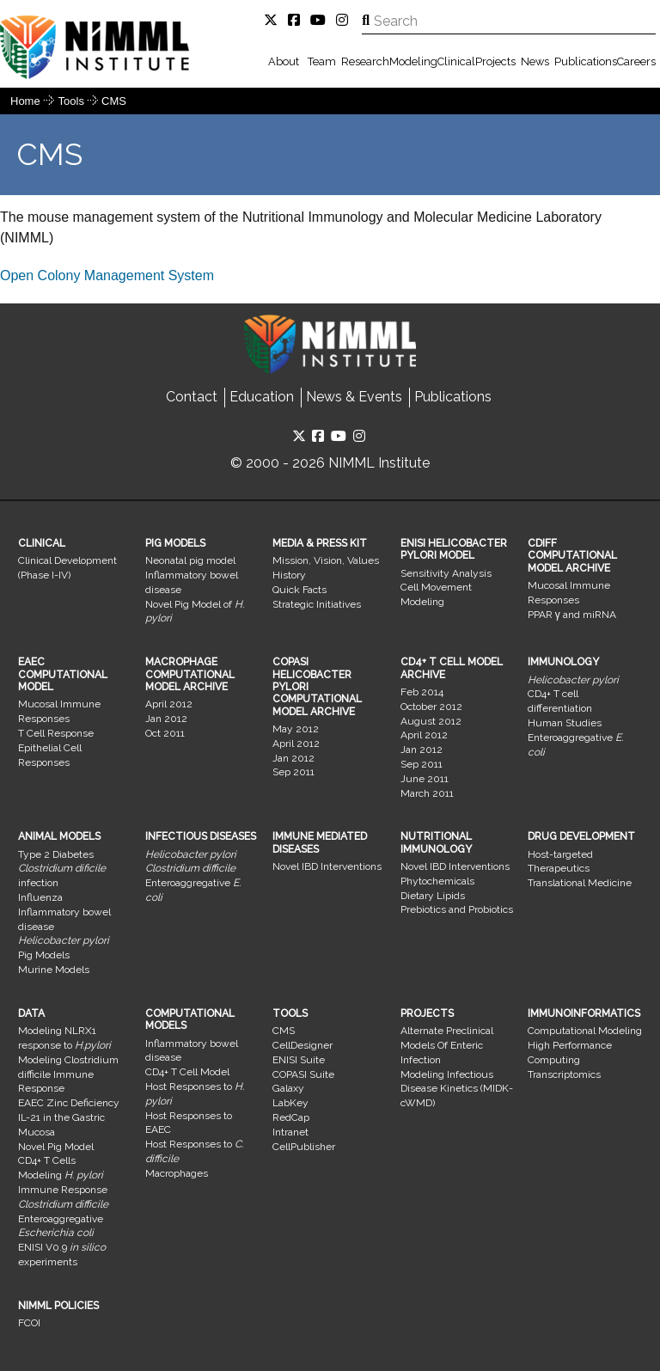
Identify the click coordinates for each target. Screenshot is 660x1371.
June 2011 (424, 779)
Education (261, 397)
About (283, 61)
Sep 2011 (293, 772)
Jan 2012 (166, 719)
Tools (73, 101)
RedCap (290, 1117)
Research (365, 61)
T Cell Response (56, 733)
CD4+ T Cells (47, 1160)
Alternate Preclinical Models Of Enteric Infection (446, 1045)
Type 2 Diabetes (56, 854)
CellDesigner (302, 1045)
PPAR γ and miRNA (572, 615)
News (535, 61)
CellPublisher (303, 1147)
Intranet (290, 1132)
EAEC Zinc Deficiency (68, 1103)
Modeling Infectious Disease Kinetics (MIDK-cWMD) (456, 1089)
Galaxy (288, 1088)
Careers (636, 61)
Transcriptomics (564, 1074)
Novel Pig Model (56, 1147)
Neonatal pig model (190, 560)
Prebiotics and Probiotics (456, 909)
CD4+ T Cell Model (187, 1072)
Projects (495, 61)
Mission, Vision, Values (325, 560)
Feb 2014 (421, 692)
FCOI (29, 1323)
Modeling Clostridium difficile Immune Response (68, 1074)
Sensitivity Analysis (446, 573)
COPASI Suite (303, 1074)
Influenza (40, 897)
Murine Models (53, 970)
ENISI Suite (298, 1060)
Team (322, 61)
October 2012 (431, 707)
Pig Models (44, 955)
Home (25, 101)
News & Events (354, 397)
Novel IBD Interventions (327, 866)
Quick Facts (299, 590)
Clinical (456, 61)
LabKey (290, 1103)
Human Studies (565, 723)
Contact (191, 397)
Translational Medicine (580, 883)
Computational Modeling (585, 1031)
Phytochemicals (437, 881)
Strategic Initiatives (316, 604)
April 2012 (168, 704)
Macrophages (176, 1173)
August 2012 (430, 721)
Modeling (413, 61)
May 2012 (295, 729)
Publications (585, 61)
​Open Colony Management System (107, 275)
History (289, 575)
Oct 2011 (165, 733)
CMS (113, 101)
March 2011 (427, 793)
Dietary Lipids (432, 896)
